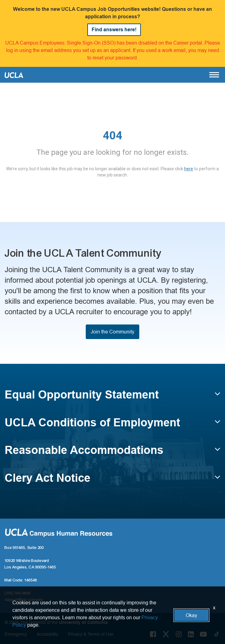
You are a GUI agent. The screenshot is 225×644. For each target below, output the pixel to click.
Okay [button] (191, 615)
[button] (112, 398)
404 (112, 135)
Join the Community (112, 331)
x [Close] (214, 607)
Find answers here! (114, 29)
